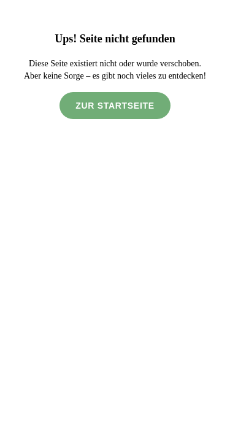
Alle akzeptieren (115, 421)
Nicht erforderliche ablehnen (115, 393)
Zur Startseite (115, 118)
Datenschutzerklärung (54, 366)
